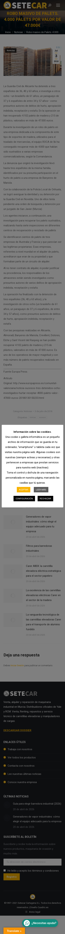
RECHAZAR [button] (45, 498)
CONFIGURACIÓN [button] (24, 498)
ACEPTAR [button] (23, 489)
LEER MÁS (41, 489)
